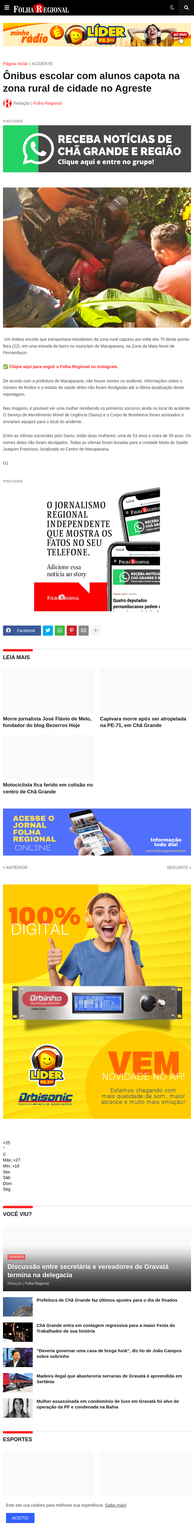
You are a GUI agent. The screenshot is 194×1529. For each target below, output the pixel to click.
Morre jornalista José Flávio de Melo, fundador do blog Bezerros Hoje (47, 722)
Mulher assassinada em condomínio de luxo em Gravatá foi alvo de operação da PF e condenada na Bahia (108, 1404)
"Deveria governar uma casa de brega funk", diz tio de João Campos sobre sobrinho (109, 1353)
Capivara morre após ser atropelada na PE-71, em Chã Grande (143, 722)
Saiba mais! (115, 1505)
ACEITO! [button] (20, 1518)
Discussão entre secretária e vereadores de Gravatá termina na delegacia (88, 1271)
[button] (7, 8)
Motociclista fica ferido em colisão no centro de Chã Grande (48, 788)
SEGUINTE (177, 867)
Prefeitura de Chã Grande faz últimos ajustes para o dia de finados (107, 1300)
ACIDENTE (42, 64)
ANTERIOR (16, 867)
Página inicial (15, 64)
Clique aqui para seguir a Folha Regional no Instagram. (63, 366)
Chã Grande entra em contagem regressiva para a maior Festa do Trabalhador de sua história (106, 1328)
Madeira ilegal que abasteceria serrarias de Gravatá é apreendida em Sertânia (109, 1378)
